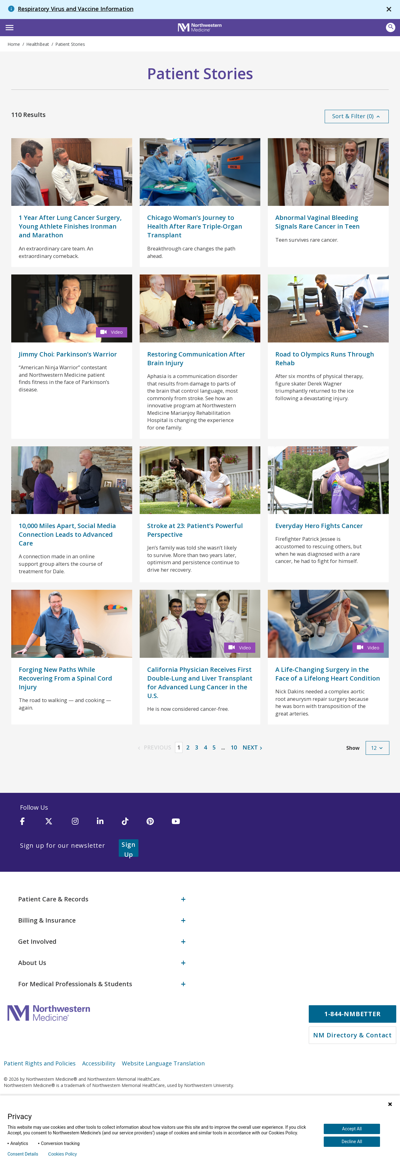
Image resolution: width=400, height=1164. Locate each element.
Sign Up (136, 882)
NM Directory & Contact (352, 1064)
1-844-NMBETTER (352, 1043)
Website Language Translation (163, 1092)
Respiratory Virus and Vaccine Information (75, 8)
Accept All (352, 1128)
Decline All (352, 1141)
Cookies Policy (62, 1154)
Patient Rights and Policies (40, 1092)
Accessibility (98, 1092)
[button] (9, 27)
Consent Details (23, 1154)
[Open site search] (390, 27)
